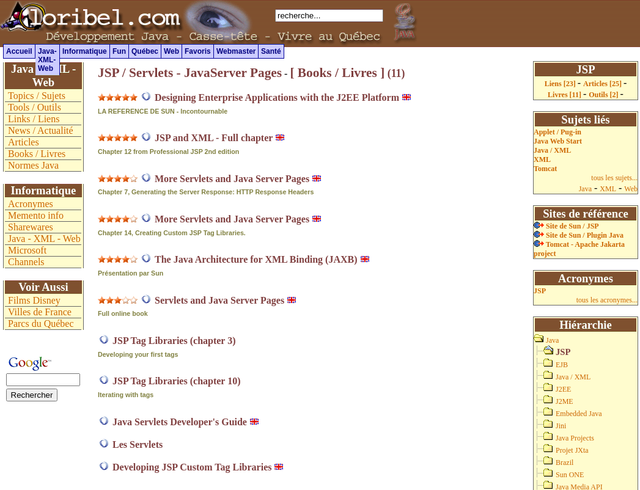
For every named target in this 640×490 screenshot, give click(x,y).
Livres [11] (565, 94)
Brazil (564, 462)
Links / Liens (33, 119)
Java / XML (552, 150)
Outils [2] (604, 94)
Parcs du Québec (41, 323)
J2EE (563, 389)
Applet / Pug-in (557, 132)
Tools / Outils (34, 107)
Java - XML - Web (44, 238)
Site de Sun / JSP (566, 226)
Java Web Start (558, 141)
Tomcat (545, 168)
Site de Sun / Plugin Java (578, 235)
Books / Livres (36, 153)
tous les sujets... (614, 178)
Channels (26, 262)
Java (585, 189)
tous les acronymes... (607, 300)
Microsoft (27, 250)
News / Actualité (40, 130)
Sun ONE (570, 474)
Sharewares (30, 227)
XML (542, 159)
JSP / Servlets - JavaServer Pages (190, 72)
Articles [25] (603, 83)
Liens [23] (561, 83)
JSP (540, 291)
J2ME (564, 401)
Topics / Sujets (36, 95)
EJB (562, 364)
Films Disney (34, 300)
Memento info (36, 215)
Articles (23, 142)
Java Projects (575, 438)
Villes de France (40, 312)
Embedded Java (579, 413)
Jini (561, 426)
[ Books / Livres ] (337, 72)
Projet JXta (572, 450)
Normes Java (33, 165)
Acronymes (30, 204)
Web (631, 189)
